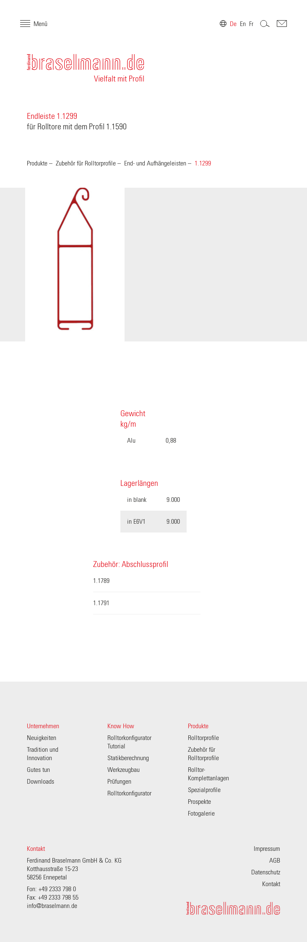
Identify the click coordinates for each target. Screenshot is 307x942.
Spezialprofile (204, 790)
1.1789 (101, 580)
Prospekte (199, 801)
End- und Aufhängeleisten (155, 163)
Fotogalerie (201, 813)
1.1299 (203, 163)
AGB (274, 860)
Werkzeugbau (123, 769)
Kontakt (36, 848)
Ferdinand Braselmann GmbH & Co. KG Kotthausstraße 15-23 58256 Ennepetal (74, 869)
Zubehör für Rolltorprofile (86, 163)
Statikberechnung (128, 758)
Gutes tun (38, 769)
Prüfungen (119, 781)
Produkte (37, 163)
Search (258, 30)
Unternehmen (43, 726)
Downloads (40, 781)
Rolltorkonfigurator (129, 793)
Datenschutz (265, 872)
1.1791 (101, 603)
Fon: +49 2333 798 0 (51, 889)
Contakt (275, 30)
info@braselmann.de (52, 906)
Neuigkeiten (41, 738)
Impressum (267, 848)
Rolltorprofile (203, 738)
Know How (120, 726)
